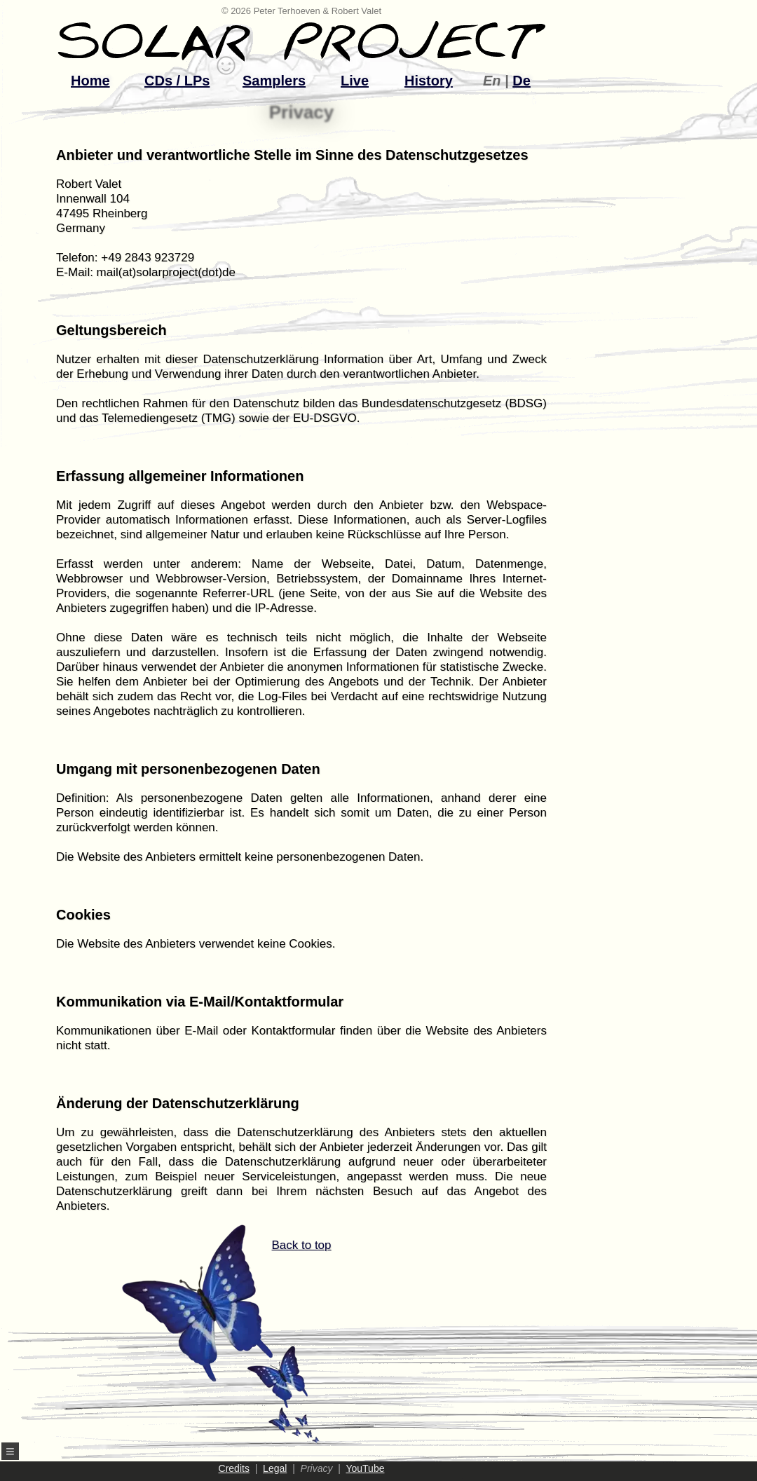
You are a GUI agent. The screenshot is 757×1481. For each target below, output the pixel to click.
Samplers (274, 80)
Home (90, 80)
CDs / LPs (177, 80)
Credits (234, 1468)
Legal (275, 1468)
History (428, 80)
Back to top (267, 1340)
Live (355, 80)
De (521, 80)
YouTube (365, 1468)
